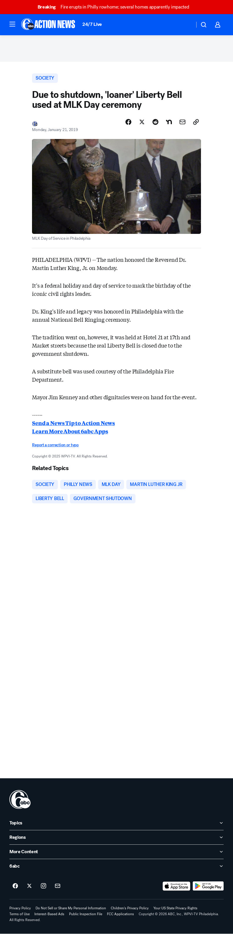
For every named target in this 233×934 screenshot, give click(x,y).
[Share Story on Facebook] (128, 122)
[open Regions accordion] (116, 837)
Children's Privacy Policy (130, 908)
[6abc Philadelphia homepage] (48, 24)
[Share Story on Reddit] (155, 122)
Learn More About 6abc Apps (70, 431)
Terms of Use (19, 914)
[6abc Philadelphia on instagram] (43, 886)
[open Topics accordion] (116, 823)
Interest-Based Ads (49, 914)
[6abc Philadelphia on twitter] (29, 886)
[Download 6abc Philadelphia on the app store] (176, 886)
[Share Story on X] (142, 122)
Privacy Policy (20, 908)
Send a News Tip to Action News (73, 423)
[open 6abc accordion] (116, 866)
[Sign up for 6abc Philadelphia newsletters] (57, 886)
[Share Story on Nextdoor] (169, 122)
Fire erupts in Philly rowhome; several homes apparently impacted (116, 7)
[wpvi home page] (20, 799)
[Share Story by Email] (182, 122)
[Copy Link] (196, 122)
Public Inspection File (85, 914)
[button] (12, 24)
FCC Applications (120, 914)
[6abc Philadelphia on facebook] (15, 886)
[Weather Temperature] (185, 25)
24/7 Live (92, 24)
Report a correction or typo (55, 445)
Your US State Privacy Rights (175, 908)
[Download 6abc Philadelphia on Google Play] (208, 886)
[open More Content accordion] (116, 851)
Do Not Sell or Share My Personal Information (71, 908)
